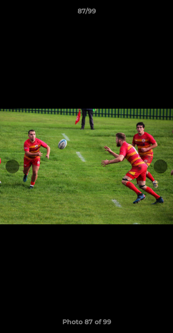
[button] (161, 13)
